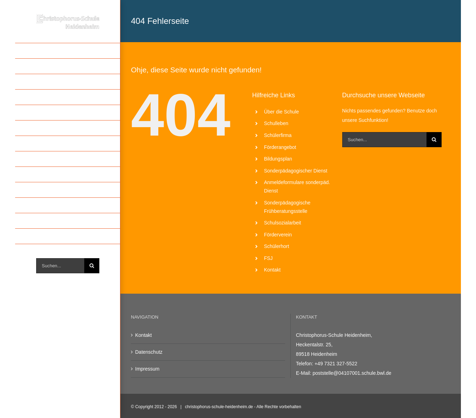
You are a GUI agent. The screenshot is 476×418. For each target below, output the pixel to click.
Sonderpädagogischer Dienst (296, 171)
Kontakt (272, 270)
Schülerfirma (278, 135)
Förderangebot (280, 147)
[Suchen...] (60, 265)
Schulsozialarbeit (282, 223)
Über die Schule (281, 112)
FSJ (268, 258)
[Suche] (91, 265)
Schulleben (276, 123)
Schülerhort (276, 246)
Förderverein (278, 234)
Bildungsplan (278, 159)
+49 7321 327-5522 (336, 363)
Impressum (147, 369)
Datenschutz (149, 352)
